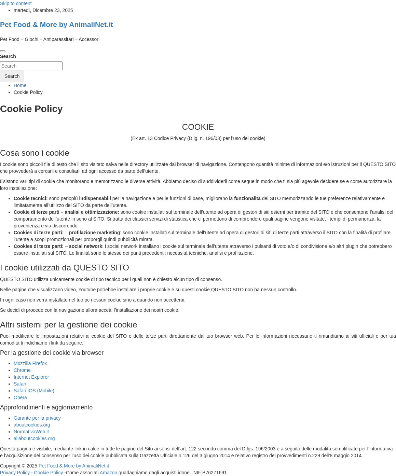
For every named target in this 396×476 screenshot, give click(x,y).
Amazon (108, 472)
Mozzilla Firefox (30, 363)
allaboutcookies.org (34, 438)
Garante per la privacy (37, 418)
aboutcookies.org (32, 425)
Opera (20, 397)
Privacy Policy (15, 472)
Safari (20, 384)
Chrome (22, 370)
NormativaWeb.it (31, 431)
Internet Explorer (31, 377)
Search (8, 56)
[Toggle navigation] (2, 51)
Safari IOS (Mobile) (34, 390)
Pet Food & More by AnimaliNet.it (56, 24)
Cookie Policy (48, 472)
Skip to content (16, 3)
